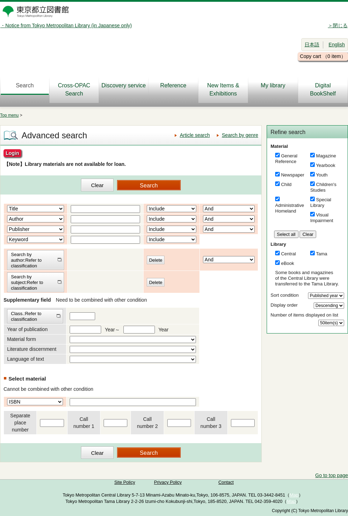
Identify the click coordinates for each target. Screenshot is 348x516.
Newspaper (292, 175)
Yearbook (325, 165)
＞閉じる (338, 25)
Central (288, 253)
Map (294, 495)
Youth (322, 175)
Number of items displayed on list (304, 315)
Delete (155, 260)
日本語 (311, 44)
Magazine (326, 155)
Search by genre (240, 135)
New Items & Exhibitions (223, 89)
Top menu (9, 115)
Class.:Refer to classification (26, 316)
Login (12, 153)
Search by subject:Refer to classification (27, 282)
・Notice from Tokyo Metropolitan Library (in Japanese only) (66, 25)
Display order (284, 305)
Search (25, 85)
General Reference (286, 158)
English (337, 44)
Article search (195, 135)
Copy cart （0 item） (323, 56)
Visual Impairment (321, 217)
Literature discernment (31, 349)
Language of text (25, 359)
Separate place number (20, 423)
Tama (321, 253)
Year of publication (27, 329)
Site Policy (124, 482)
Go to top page (331, 475)
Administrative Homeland (289, 208)
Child (286, 184)
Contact (225, 482)
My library (273, 85)
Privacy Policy (168, 482)
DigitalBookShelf (323, 89)
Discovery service (124, 85)
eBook (287, 263)
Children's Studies (323, 187)
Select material (27, 379)
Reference (173, 85)
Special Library (320, 202)
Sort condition (285, 295)
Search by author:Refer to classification (26, 260)
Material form (21, 339)
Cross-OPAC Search (74, 89)
